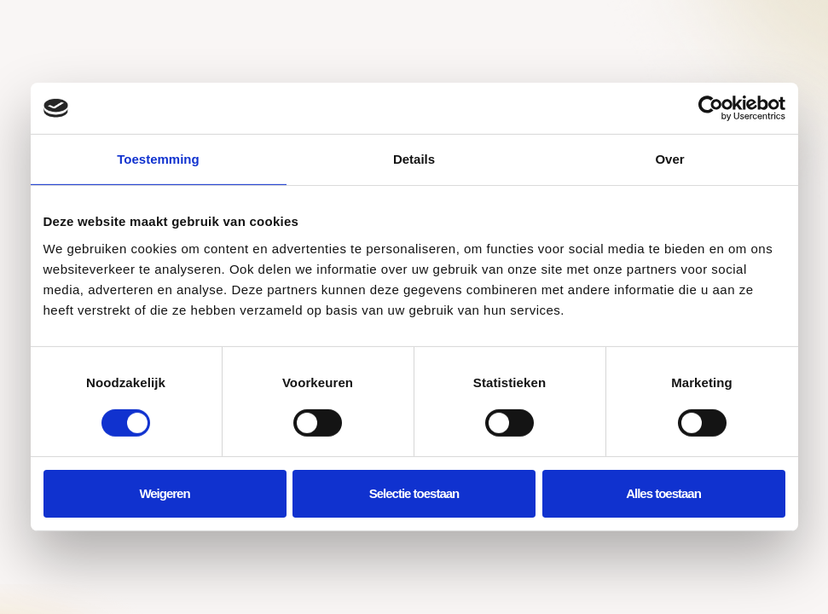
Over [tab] (669, 159)
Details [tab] (414, 159)
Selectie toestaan (414, 493)
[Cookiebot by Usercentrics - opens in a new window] (710, 108)
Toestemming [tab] (158, 159)
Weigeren (164, 493)
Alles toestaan (663, 493)
